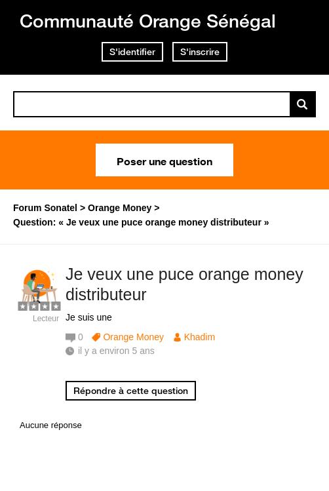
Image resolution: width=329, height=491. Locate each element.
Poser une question (164, 160)
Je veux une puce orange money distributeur (184, 284)
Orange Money (133, 337)
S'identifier (132, 52)
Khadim (199, 337)
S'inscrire (200, 52)
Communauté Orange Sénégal (148, 20)
